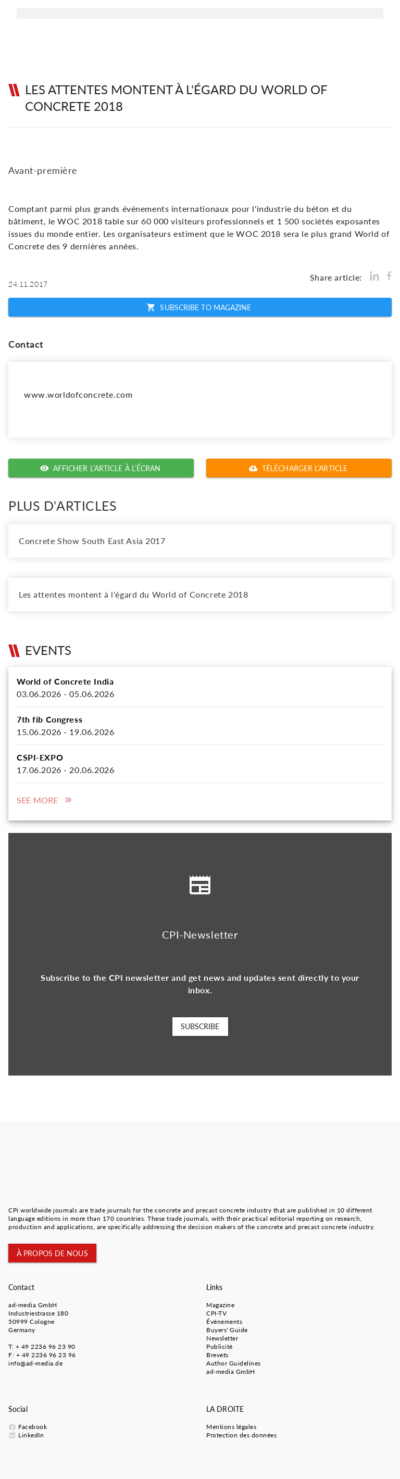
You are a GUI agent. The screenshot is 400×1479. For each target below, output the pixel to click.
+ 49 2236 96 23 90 (46, 1346)
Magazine (220, 1305)
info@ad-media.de (35, 1363)
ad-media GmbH (32, 1305)
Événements (224, 1321)
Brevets (217, 1355)
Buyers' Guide (227, 1330)
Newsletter (222, 1338)
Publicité (219, 1346)
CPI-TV (216, 1313)
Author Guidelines (233, 1363)
